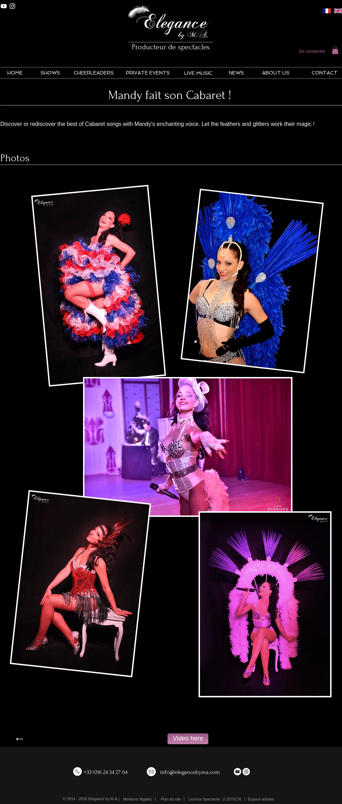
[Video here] (188, 738)
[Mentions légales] (137, 799)
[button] (335, 50)
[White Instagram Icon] (12, 6)
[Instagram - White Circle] (246, 771)
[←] (19, 739)
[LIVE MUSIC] (198, 73)
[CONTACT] (324, 73)
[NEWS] (236, 73)
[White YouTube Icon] (3, 6)
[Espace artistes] (261, 799)
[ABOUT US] (276, 73)
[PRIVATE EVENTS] (148, 73)
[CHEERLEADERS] (93, 73)
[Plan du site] (170, 799)
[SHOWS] (50, 73)
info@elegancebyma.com (190, 772)
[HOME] (15, 73)
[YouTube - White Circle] (237, 771)
